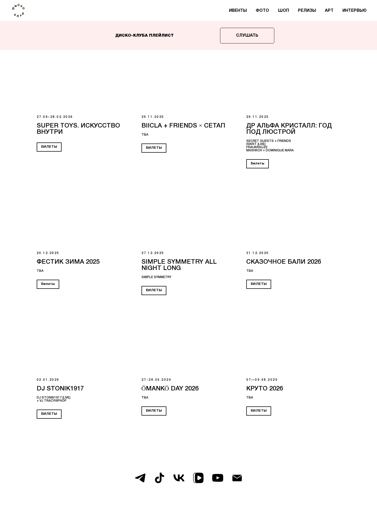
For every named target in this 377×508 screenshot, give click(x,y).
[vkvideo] (198, 477)
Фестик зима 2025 (68, 262)
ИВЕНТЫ (238, 11)
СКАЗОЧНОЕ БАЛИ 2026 (283, 262)
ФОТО (262, 11)
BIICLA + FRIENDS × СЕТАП (183, 126)
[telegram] (140, 477)
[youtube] (217, 477)
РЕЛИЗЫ (307, 11)
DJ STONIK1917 (60, 389)
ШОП (283, 11)
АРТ (329, 11)
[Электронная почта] (237, 477)
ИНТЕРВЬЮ (354, 11)
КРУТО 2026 (264, 389)
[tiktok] (159, 477)
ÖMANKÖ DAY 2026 (170, 389)
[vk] (178, 477)
